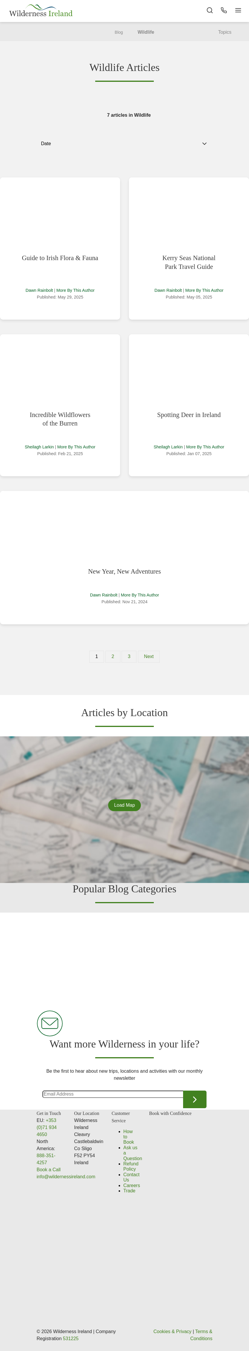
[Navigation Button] (237, 12)
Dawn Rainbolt (39, 290)
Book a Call (49, 1169)
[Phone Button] (222, 12)
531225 (71, 1338)
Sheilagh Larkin (39, 447)
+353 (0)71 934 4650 (47, 1127)
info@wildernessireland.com (66, 1176)
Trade (129, 1190)
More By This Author (76, 290)
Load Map (124, 805)
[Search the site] (208, 12)
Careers (131, 1185)
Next (149, 656)
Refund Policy (131, 1166)
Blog (119, 32)
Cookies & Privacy (173, 1331)
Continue (195, 1099)
